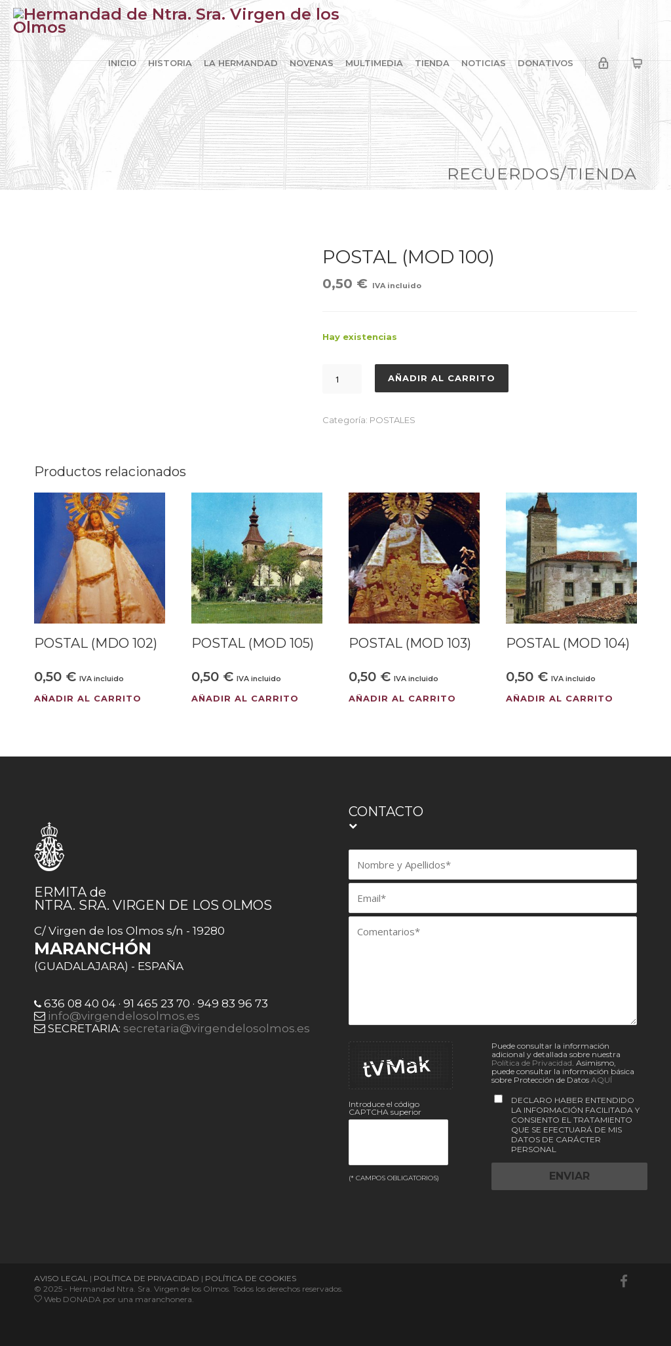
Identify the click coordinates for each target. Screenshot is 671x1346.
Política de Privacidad (531, 1063)
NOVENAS (312, 63)
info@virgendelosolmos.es (124, 1015)
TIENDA (432, 63)
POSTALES (392, 420)
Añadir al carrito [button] (88, 698)
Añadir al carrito (441, 378)
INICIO (122, 63)
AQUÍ (601, 1080)
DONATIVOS (545, 63)
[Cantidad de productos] (342, 379)
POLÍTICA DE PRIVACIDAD (146, 1278)
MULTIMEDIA (374, 63)
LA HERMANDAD (241, 63)
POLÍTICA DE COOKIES (250, 1278)
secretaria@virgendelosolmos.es (216, 1028)
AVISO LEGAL (61, 1278)
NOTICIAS (483, 63)
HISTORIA (170, 63)
